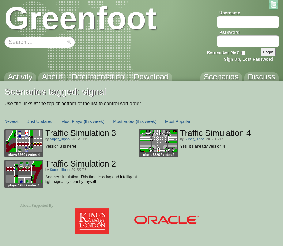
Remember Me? (223, 52)
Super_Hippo (60, 139)
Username (229, 12)
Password (229, 32)
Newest (11, 121)
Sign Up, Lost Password (248, 59)
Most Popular (177, 121)
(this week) (94, 121)
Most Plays (71, 121)
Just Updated (40, 121)
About (25, 205)
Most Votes (123, 121)
